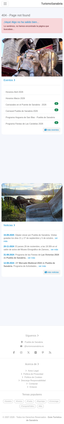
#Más (40, 406)
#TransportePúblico (27, 406)
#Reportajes (41, 401)
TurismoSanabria (51, 3)
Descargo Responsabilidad (33, 380)
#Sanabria (8, 401)
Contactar (33, 384)
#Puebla (29, 401)
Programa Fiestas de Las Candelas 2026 (24, 124)
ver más (54, 249)
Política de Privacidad (33, 374)
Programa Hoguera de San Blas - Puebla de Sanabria (30, 117)
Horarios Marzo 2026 (15, 98)
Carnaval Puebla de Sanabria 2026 (22, 111)
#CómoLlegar (54, 401)
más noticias (52, 272)
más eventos (51, 130)
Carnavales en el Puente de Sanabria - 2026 (26, 105)
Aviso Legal (33, 371)
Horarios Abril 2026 (14, 92)
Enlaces (33, 387)
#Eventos (19, 401)
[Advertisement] (32, 159)
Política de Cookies (33, 377)
